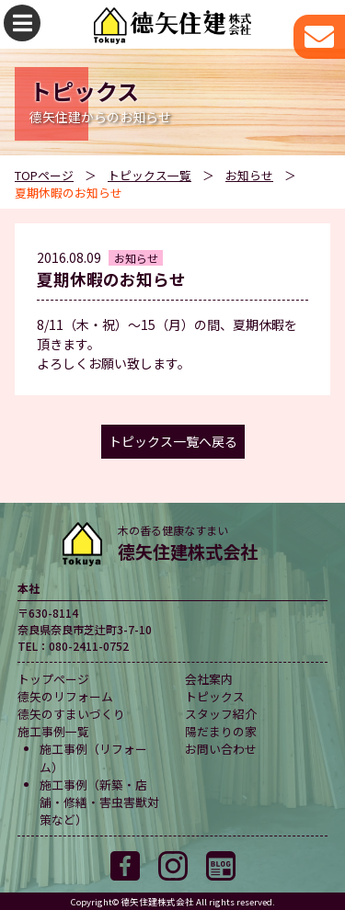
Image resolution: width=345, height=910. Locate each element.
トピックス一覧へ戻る (173, 441)
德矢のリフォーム (65, 696)
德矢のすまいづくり (71, 713)
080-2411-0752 (89, 646)
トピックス (215, 696)
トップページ (53, 679)
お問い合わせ (221, 748)
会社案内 (209, 679)
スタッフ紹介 (221, 713)
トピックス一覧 (149, 175)
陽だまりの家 (221, 731)
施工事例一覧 (53, 731)
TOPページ (44, 175)
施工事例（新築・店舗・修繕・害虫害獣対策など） (99, 802)
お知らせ (249, 175)
